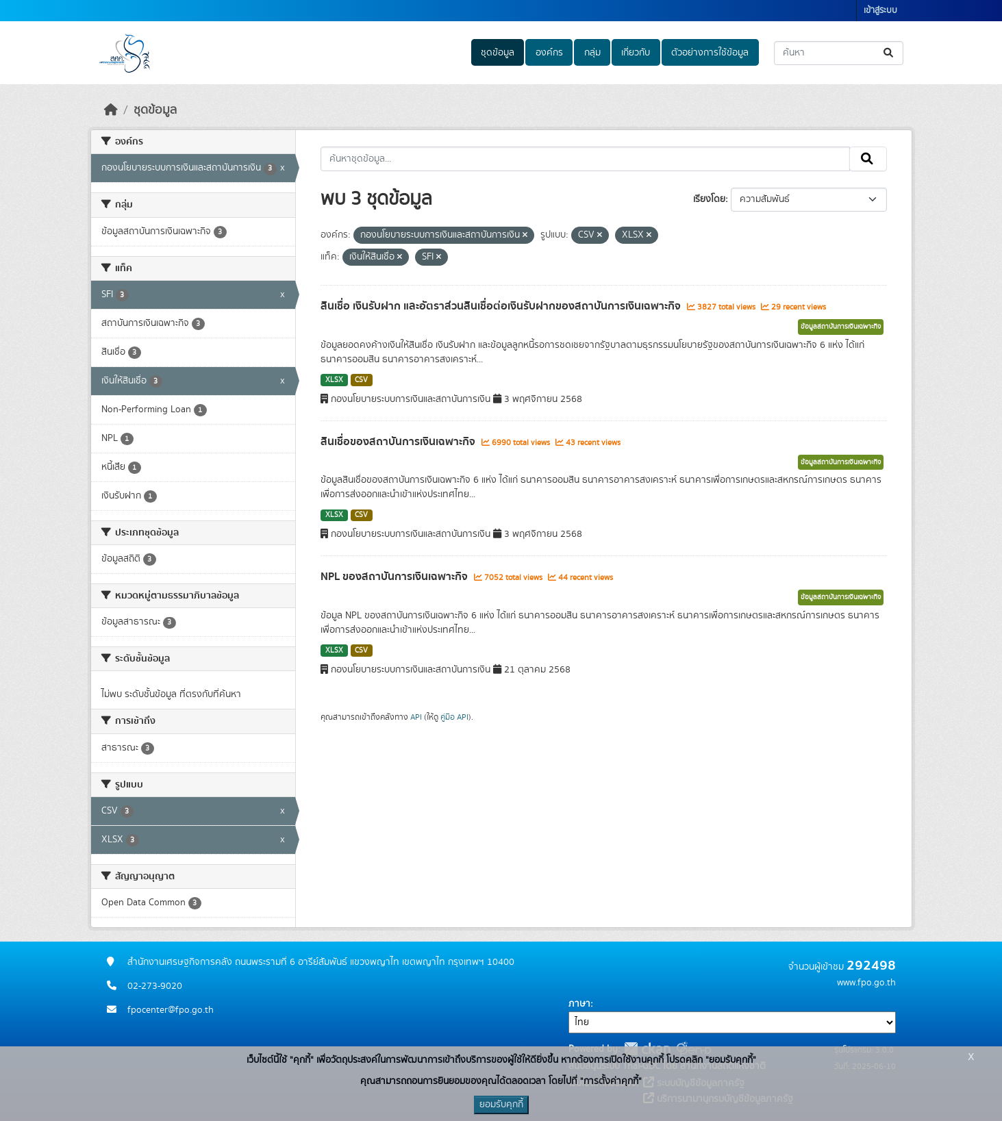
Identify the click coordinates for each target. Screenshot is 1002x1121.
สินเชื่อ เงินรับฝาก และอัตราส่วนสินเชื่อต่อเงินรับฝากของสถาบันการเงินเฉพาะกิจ (502, 306)
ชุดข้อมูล (497, 53)
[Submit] (889, 53)
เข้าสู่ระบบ (880, 10)
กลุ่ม (592, 53)
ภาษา (579, 1004)
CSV (361, 380)
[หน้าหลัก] (111, 110)
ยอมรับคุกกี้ (501, 1104)
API (416, 717)
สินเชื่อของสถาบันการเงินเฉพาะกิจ (399, 442)
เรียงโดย (709, 199)
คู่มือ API (454, 717)
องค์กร (549, 53)
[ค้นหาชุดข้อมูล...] (838, 53)
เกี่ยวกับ (635, 53)
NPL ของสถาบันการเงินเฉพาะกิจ (396, 576)
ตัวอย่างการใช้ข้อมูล (710, 53)
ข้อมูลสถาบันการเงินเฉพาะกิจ (841, 326)
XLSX (334, 380)
